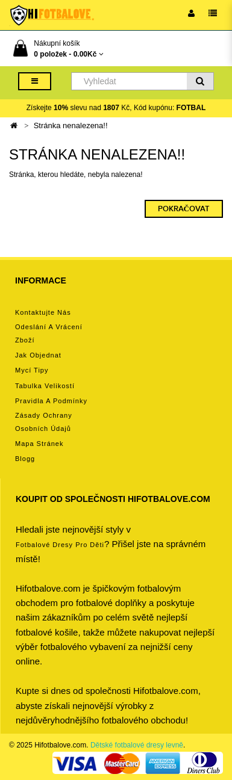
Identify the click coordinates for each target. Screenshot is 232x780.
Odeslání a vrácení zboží (49, 333)
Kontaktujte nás (43, 312)
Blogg (25, 458)
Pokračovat (184, 209)
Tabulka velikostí (45, 385)
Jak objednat (38, 355)
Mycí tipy (31, 370)
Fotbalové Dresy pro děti (60, 544)
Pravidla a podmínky (51, 400)
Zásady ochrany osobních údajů (43, 422)
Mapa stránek (39, 443)
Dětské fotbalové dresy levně (136, 745)
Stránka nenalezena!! (71, 125)
